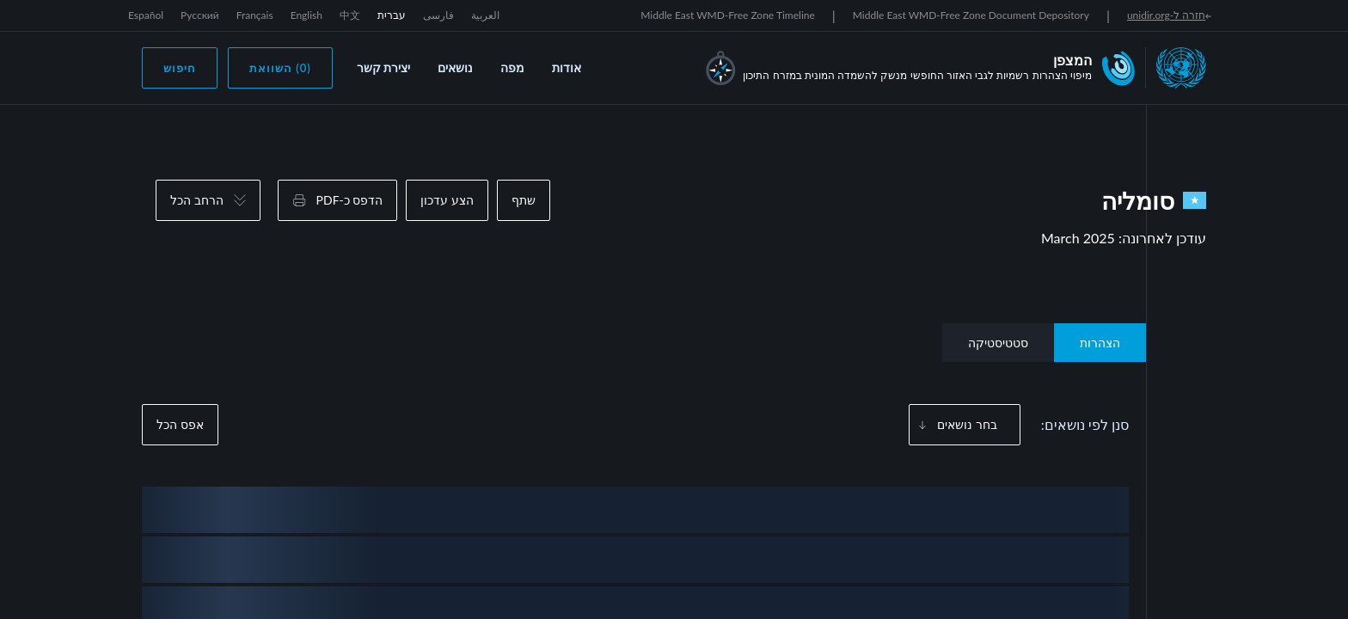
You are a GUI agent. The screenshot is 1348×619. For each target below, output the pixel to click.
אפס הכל (180, 424)
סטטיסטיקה (998, 342)
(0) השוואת (280, 68)
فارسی (438, 15)
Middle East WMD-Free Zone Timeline (727, 15)
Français (254, 15)
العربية (485, 15)
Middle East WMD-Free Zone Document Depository (971, 15)
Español (145, 15)
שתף (524, 200)
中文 (350, 15)
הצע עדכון (447, 200)
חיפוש (179, 68)
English (306, 15)
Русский (200, 15)
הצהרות (1100, 342)
